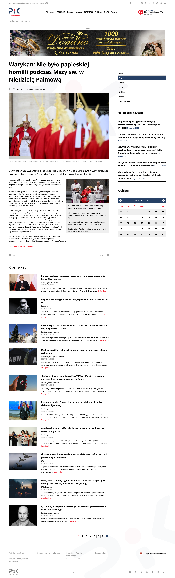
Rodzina (122, 92)
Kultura (121, 83)
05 (128, 217)
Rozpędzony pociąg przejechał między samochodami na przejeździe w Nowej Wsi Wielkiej (139, 124)
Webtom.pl (90, 572)
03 (163, 212)
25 (121, 234)
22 (149, 229)
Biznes (121, 97)
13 (135, 223)
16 (156, 223)
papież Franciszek (19, 246)
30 (156, 234)
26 (121, 212)
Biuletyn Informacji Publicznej (152, 553)
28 (135, 212)
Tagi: (11, 246)
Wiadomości (50, 12)
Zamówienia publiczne (75, 559)
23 (156, 229)
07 (142, 217)
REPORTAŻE (88, 12)
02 (156, 212)
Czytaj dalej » (103, 291)
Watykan (29, 246)
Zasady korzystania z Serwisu (49, 553)
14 (142, 223)
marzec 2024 (142, 200)
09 (156, 217)
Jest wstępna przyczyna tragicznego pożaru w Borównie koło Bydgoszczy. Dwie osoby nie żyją (141, 137)
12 (128, 223)
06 (135, 217)
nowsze (104, 255)
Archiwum (98, 12)
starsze (13, 255)
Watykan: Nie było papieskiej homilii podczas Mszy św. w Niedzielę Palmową (49, 71)
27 (128, 212)
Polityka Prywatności (17, 553)
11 (121, 223)
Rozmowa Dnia (124, 101)
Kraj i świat (28, 21)
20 (135, 229)
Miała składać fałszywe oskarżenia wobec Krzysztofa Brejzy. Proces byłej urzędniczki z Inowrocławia (139, 175)
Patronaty (114, 12)
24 (163, 229)
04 (121, 217)
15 (149, 223)
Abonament (42, 559)
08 (149, 217)
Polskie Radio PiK (16, 21)
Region (121, 73)
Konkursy (78, 12)
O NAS (106, 12)
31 (163, 234)
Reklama (70, 12)
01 (149, 212)
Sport (121, 87)
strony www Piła (99, 572)
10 (163, 217)
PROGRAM (61, 12)
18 (121, 229)
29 (142, 212)
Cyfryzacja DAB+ (101, 553)
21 (142, 229)
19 (128, 229)
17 (163, 223)
